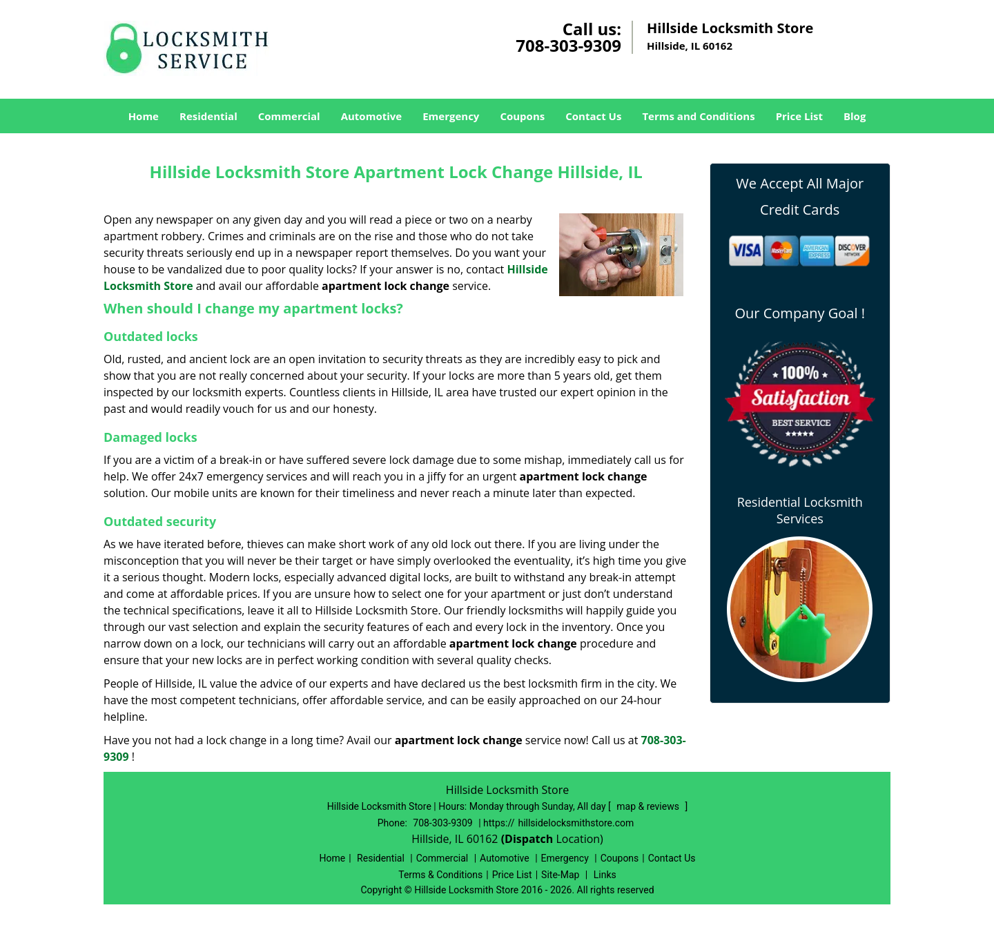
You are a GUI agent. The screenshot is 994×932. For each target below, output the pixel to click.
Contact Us (593, 116)
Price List (799, 116)
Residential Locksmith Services (800, 510)
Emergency (450, 116)
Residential (208, 116)
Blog (855, 116)
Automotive (371, 116)
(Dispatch (528, 838)
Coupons (522, 116)
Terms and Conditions (698, 116)
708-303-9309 (568, 45)
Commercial (289, 116)
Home (143, 116)
